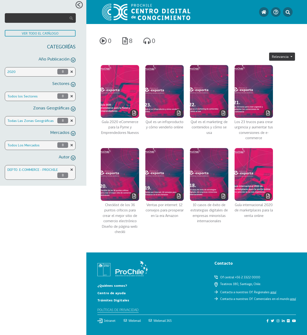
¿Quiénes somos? (112, 285)
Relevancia (280, 56)
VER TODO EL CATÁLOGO (40, 33)
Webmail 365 (160, 321)
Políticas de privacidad (118, 310)
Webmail (132, 321)
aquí (273, 292)
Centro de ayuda (111, 293)
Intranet (106, 321)
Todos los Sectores (22, 96)
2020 (11, 72)
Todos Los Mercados (23, 145)
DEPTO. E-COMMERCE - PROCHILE (32, 170)
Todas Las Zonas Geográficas (30, 121)
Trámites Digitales (113, 300)
